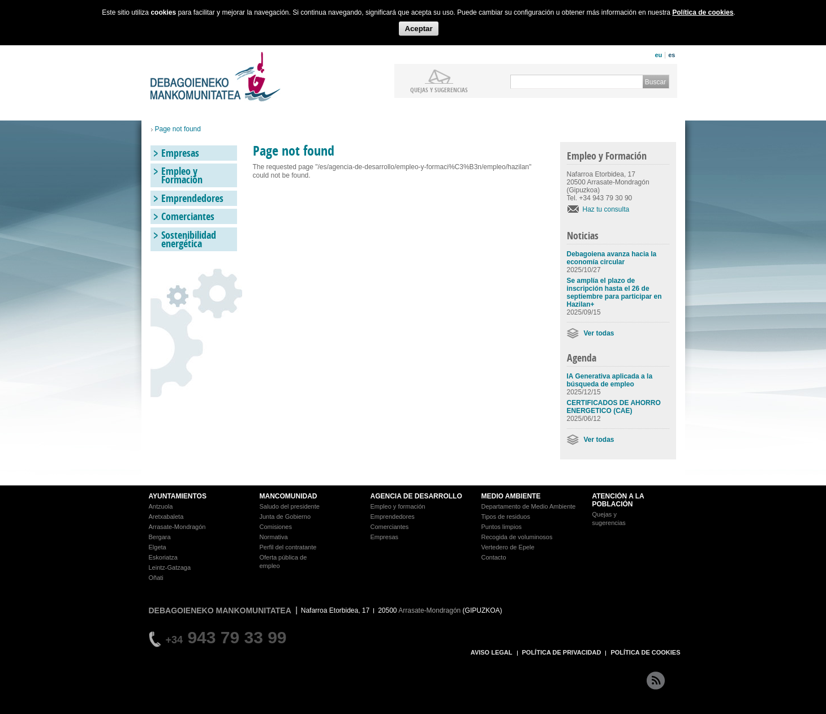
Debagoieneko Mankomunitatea (215, 76)
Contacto (493, 557)
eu (658, 54)
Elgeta (157, 547)
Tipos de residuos (505, 516)
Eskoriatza (163, 557)
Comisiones (276, 526)
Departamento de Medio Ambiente (528, 506)
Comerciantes (187, 216)
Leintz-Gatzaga (170, 567)
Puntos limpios (501, 526)
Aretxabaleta (166, 516)
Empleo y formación (398, 506)
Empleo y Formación (182, 175)
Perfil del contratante (288, 547)
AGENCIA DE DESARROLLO (416, 496)
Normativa (274, 537)
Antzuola (161, 506)
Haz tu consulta (606, 209)
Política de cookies (702, 12)
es (671, 54)
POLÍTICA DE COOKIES (645, 652)
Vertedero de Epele (508, 547)
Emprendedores (192, 198)
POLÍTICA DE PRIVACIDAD (561, 652)
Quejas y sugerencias (439, 89)
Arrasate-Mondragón (177, 526)
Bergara (160, 537)
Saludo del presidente (290, 506)
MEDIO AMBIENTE (511, 496)
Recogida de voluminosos (517, 537)
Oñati (156, 577)
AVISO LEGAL (492, 652)
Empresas (180, 153)
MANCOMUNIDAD (288, 496)
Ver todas (599, 333)
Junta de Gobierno (285, 516)
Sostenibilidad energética (188, 239)
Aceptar (418, 28)
